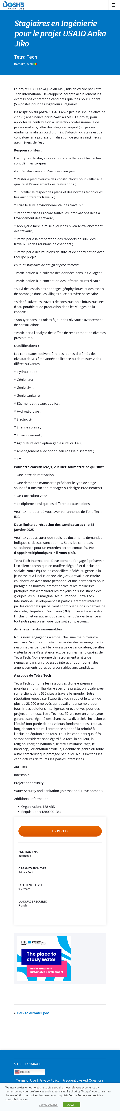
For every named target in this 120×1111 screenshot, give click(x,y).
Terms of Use (26, 1080)
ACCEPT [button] (71, 1104)
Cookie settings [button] (48, 1104)
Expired (60, 831)
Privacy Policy (49, 1080)
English (22, 1072)
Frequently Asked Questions (83, 1080)
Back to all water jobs (31, 1013)
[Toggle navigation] (113, 5)
